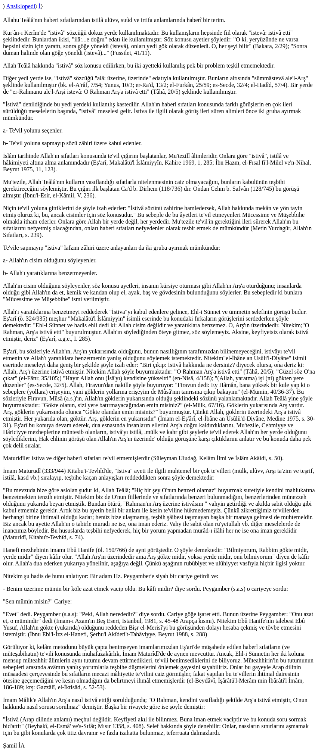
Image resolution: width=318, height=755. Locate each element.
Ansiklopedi (20, 6)
